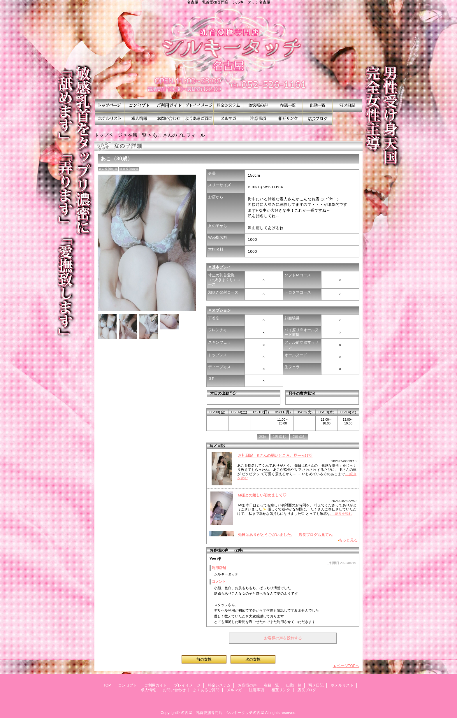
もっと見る (348, 540)
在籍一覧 (288, 105)
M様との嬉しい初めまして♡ (262, 495)
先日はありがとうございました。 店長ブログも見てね (285, 535)
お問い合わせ (169, 118)
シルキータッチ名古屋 (228, 51)
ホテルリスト (109, 118)
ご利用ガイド (169, 105)
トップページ (108, 135)
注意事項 (258, 118)
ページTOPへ (348, 665)
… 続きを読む (341, 514)
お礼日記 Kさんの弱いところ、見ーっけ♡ (275, 455)
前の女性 (204, 659)
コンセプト (139, 105)
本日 (263, 436)
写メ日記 (347, 105)
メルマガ (228, 118)
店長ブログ (318, 118)
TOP (109, 105)
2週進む (299, 436)
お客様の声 (258, 105)
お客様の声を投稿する (283, 638)
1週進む (279, 436)
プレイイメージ (199, 105)
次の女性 (253, 659)
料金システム (228, 105)
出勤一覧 (318, 105)
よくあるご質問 (199, 118)
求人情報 (139, 118)
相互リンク (288, 118)
